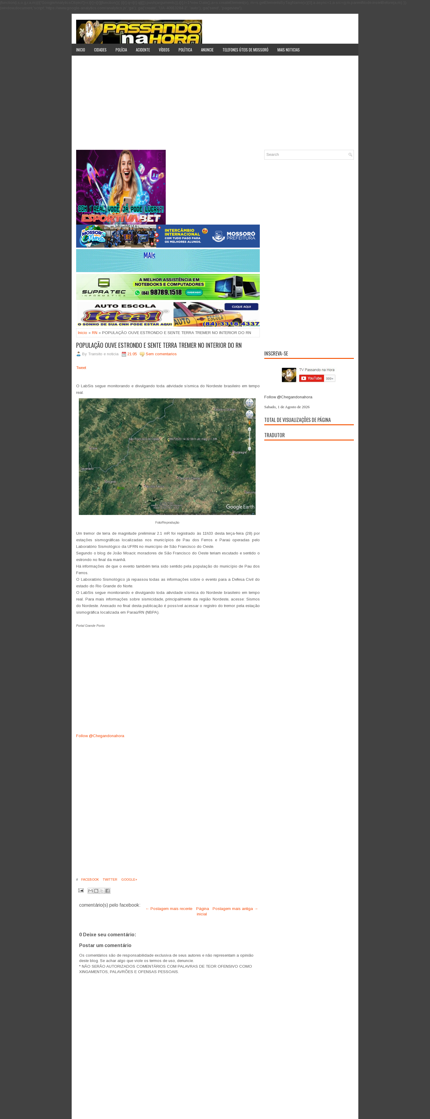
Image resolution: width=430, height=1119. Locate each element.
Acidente (143, 50)
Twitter (109, 879)
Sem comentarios (161, 354)
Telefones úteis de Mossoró (245, 50)
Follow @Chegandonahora (100, 736)
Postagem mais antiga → (235, 908)
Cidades (100, 50)
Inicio (80, 50)
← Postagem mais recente (168, 908)
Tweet (81, 367)
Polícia (121, 50)
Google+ (128, 879)
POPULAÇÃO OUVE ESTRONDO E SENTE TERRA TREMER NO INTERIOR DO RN (159, 345)
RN (94, 332)
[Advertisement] (215, 105)
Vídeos (164, 50)
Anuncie (207, 50)
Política (185, 50)
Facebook (89, 879)
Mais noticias (288, 50)
